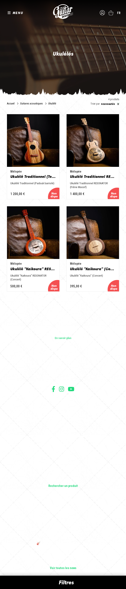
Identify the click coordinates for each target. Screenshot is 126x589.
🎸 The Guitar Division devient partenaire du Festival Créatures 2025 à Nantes (63, 545)
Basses (63, 456)
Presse (63, 378)
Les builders (63, 360)
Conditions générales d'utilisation (63, 399)
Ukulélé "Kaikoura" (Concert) (93, 269)
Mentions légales (63, 408)
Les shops (63, 366)
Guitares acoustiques (31, 103)
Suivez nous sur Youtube (71, 389)
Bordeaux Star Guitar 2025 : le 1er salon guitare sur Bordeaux (63, 554)
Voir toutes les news (63, 568)
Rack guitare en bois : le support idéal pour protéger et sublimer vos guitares (63, 523)
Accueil (11, 103)
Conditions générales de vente (63, 404)
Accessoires (63, 474)
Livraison (63, 422)
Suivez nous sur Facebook (53, 389)
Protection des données (63, 413)
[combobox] (109, 104)
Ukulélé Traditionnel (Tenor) (33, 176)
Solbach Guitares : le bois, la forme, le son (63, 562)
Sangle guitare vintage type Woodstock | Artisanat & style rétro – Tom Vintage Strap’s (63, 512)
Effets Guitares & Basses (63, 468)
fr (119, 13)
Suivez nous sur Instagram (61, 389)
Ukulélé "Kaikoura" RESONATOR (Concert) (33, 269)
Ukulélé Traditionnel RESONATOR (93, 176)
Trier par (95, 104)
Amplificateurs (63, 462)
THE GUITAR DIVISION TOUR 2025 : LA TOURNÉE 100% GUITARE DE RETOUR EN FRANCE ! (63, 534)
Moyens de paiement (63, 418)
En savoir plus (63, 338)
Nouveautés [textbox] (110, 104)
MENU (18, 12)
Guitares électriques (63, 444)
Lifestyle (63, 480)
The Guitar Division (63, 11)
